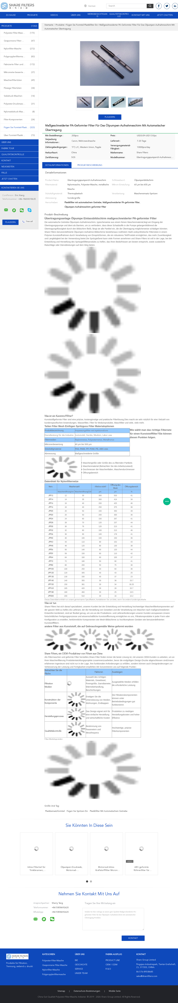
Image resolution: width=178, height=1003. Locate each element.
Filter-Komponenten (19, 119)
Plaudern (110, 117)
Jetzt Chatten (165, 15)
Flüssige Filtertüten (19, 88)
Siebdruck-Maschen (19, 96)
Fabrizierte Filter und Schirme (19, 64)
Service (79, 969)
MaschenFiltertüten (19, 80)
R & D (108, 969)
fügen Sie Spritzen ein (77, 811)
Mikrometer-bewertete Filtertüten (19, 72)
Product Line (113, 960)
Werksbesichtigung (97, 15)
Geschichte (81, 965)
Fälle (4, 173)
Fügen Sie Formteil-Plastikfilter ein (19, 127)
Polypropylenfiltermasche (19, 56)
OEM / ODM (111, 965)
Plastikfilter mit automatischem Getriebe (108, 811)
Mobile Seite (115, 991)
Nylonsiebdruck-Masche (19, 111)
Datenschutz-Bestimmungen (87, 991)
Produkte (32, 15)
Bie (76, 960)
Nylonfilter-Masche (19, 48)
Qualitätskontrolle (119, 15)
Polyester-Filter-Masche (19, 33)
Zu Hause (11, 15)
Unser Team (81, 973)
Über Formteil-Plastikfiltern (19, 135)
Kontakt (6, 161)
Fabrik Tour (7, 148)
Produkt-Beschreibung (89, 165)
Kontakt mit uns (141, 15)
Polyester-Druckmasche (19, 103)
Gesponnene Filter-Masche (19, 40)
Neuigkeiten (7, 167)
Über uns (76, 15)
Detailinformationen (57, 165)
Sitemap (61, 991)
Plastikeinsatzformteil (55, 811)
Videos (54, 15)
